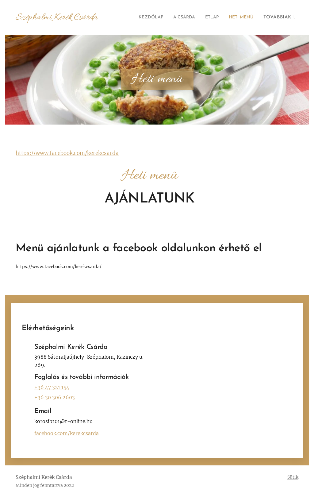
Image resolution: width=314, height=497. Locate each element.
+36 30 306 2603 (54, 397)
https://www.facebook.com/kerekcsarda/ (58, 266)
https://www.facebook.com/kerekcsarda (67, 153)
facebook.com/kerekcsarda (66, 433)
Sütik (292, 477)
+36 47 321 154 (51, 387)
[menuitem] (141, 17)
